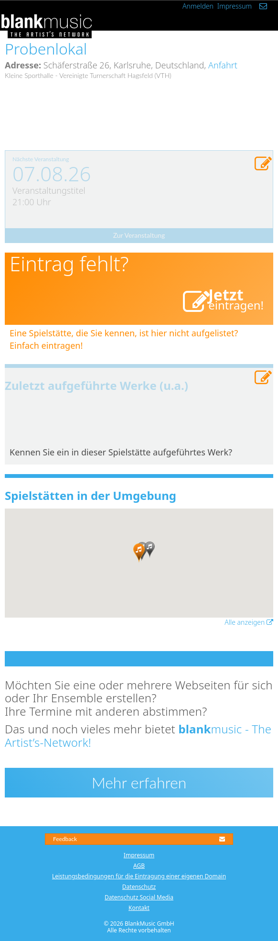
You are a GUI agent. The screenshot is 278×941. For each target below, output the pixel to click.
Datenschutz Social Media (139, 897)
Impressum (234, 6)
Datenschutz (139, 887)
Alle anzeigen (249, 622)
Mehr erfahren (139, 782)
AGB (139, 866)
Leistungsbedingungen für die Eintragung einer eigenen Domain (139, 876)
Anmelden (198, 6)
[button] (139, 553)
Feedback (139, 838)
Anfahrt (222, 65)
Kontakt (139, 908)
